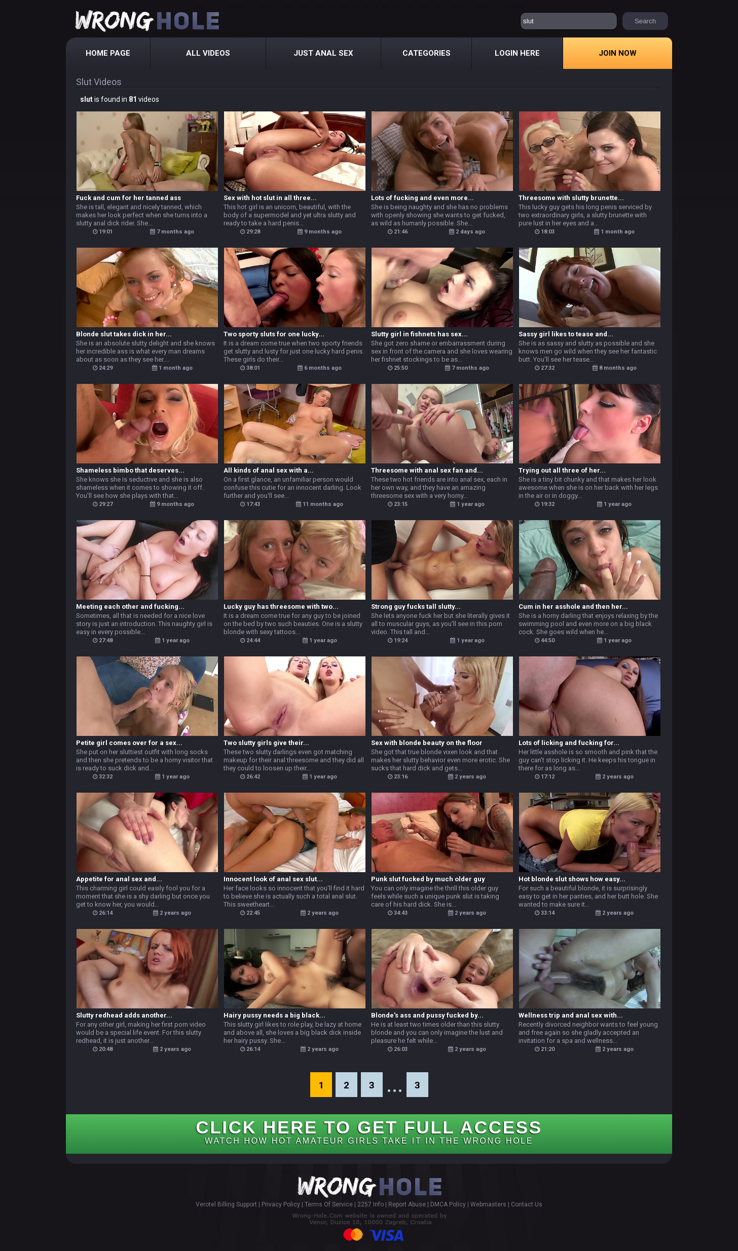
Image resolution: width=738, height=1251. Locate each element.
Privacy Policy (281, 1204)
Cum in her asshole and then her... (573, 606)
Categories (426, 53)
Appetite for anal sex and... (119, 879)
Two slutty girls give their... (266, 743)
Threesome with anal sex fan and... (427, 470)
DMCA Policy (448, 1204)
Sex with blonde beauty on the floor (427, 743)
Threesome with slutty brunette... (571, 198)
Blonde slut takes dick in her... (124, 334)
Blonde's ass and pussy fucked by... (427, 1015)
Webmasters (488, 1204)
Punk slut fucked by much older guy (428, 879)
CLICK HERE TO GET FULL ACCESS (369, 1131)
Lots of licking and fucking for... (569, 743)
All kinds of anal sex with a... (269, 470)
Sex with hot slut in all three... (270, 198)
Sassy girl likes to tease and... (566, 334)
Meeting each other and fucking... (130, 606)
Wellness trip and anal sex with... (571, 1015)
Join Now (618, 53)
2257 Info (370, 1204)
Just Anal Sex (323, 53)
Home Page (108, 53)
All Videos (208, 53)
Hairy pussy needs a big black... (274, 1015)
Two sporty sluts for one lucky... (274, 334)
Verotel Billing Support (226, 1204)
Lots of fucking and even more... (422, 198)
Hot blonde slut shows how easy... (572, 879)
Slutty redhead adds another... (124, 1015)
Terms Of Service (329, 1204)
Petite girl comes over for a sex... (129, 743)
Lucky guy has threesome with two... (281, 606)
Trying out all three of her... (562, 470)
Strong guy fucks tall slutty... (416, 606)
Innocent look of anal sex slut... (273, 879)
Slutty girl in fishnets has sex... (419, 334)
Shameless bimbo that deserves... (130, 470)
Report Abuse (407, 1204)
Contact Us (526, 1204)
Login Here (517, 53)
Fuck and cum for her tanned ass (128, 198)
